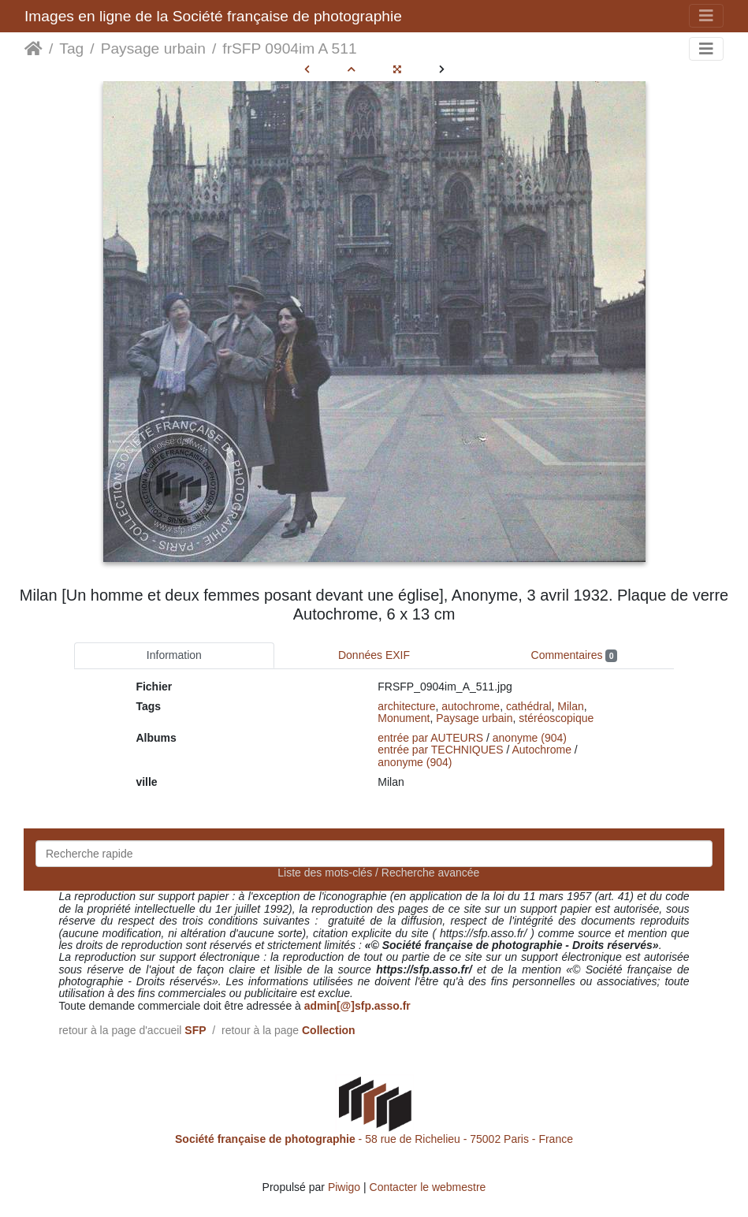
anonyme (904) (530, 737)
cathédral (529, 706)
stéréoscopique (556, 718)
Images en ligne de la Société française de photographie (213, 16)
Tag (71, 48)
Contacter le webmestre (428, 1187)
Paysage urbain (153, 48)
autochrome (470, 706)
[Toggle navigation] (706, 16)
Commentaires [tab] (574, 655)
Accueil (33, 49)
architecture (406, 706)
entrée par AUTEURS (430, 737)
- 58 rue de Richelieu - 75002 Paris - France (374, 1139)
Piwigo (344, 1187)
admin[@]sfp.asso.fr (357, 1005)
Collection (328, 1030)
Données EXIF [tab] (374, 655)
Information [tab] (174, 655)
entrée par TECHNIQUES (440, 749)
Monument (404, 718)
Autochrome (541, 749)
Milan (570, 706)
